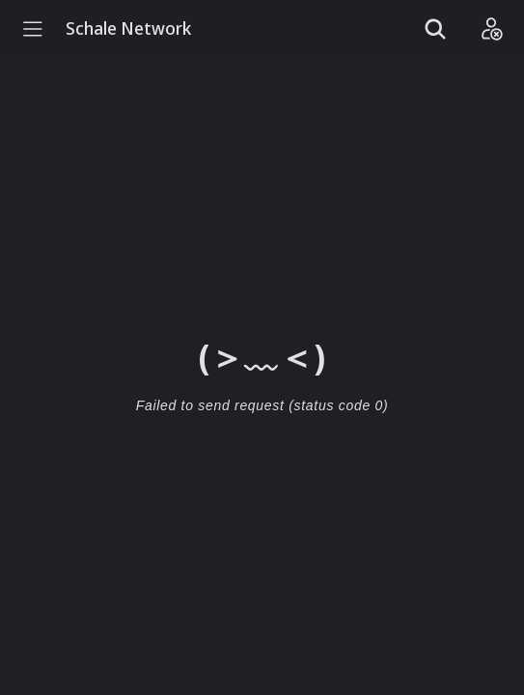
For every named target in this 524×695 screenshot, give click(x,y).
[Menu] (33, 29)
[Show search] (435, 29)
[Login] (491, 29)
